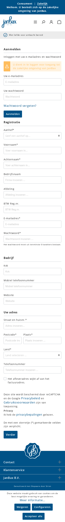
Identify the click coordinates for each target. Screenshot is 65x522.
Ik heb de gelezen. (29, 414)
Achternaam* (12, 159)
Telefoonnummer (14, 364)
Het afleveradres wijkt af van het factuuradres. (28, 380)
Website (9, 295)
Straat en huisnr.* (15, 319)
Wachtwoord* (12, 233)
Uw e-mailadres (14, 76)
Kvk (6, 265)
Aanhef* (9, 130)
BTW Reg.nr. (11, 203)
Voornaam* (11, 144)
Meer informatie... (32, 500)
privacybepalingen (29, 414)
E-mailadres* (12, 218)
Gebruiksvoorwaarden (19, 402)
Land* (7, 349)
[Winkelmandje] (59, 22)
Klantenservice (14, 470)
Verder (10, 435)
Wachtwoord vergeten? (20, 106)
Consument (24, 3)
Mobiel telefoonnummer (19, 280)
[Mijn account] (51, 22)
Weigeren (22, 507)
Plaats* (28, 334)
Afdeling (9, 188)
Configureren (42, 507)
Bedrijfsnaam (12, 174)
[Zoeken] (43, 22)
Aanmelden (13, 114)
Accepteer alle (33, 516)
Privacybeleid (30, 398)
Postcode (10, 334)
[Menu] (35, 22)
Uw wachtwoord (14, 90)
